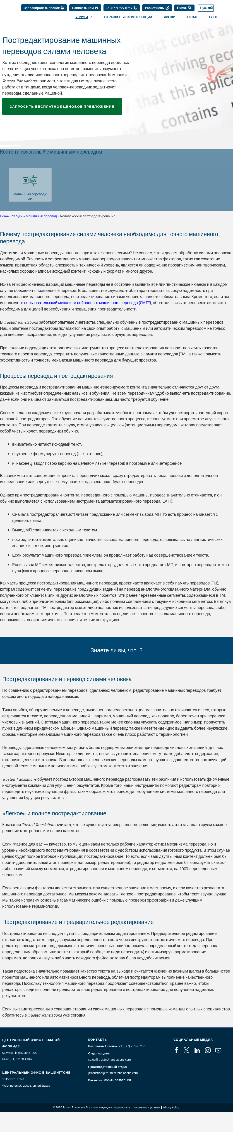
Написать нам (85, 7)
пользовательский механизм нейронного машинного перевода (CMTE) (89, 303)
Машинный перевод (41, 216)
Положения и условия (146, 1107)
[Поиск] (184, 8)
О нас (192, 17)
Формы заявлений (117, 1080)
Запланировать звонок (44, 7)
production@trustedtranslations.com (114, 1072)
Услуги (83, 17)
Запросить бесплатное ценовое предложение (62, 106)
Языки (169, 17)
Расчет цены (157, 7)
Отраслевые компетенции (128, 17)
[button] (3, 183)
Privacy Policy (171, 1107)
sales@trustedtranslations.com (110, 1059)
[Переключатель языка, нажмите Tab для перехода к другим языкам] (210, 8)
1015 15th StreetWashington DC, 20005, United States (26, 1082)
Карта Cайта (122, 1107)
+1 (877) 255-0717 (121, 7)
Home (4, 216)
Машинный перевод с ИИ (30, 196)
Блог (213, 17)
